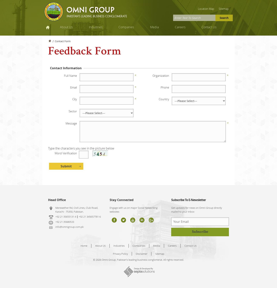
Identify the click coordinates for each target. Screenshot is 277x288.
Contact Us (209, 27)
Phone (165, 87)
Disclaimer (141, 253)
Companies (126, 27)
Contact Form (63, 41)
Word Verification (66, 153)
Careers (180, 27)
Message (71, 123)
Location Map (206, 9)
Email (73, 87)
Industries (95, 27)
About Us (66, 27)
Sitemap (224, 9)
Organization (161, 76)
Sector (73, 111)
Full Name (70, 76)
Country (164, 99)
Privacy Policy (120, 253)
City (74, 99)
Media (154, 27)
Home (48, 27)
